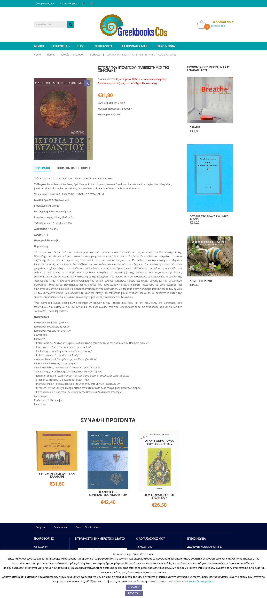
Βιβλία (50, 54)
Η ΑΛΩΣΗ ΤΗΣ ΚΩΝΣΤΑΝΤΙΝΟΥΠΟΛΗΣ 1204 (108, 493)
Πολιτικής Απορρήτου (200, 581)
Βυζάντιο (95, 54)
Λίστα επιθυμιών (69, 3)
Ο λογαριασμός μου (44, 3)
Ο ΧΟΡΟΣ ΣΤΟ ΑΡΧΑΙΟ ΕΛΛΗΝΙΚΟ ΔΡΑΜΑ (209, 217)
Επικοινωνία (60, 527)
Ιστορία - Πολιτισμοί (72, 54)
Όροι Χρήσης (41, 546)
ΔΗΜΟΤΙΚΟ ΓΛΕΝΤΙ (201, 281)
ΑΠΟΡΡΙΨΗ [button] (134, 593)
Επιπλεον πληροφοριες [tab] (74, 168)
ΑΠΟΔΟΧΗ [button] (134, 587)
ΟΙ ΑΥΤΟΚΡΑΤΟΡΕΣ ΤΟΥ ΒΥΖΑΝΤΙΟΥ (159, 496)
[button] (87, 83)
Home (37, 54)
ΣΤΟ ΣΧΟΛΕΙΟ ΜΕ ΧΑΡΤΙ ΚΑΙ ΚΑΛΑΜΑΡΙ (57, 475)
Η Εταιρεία (39, 527)
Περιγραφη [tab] (42, 168)
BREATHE (195, 127)
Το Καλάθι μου (144, 546)
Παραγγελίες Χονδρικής (88, 527)
